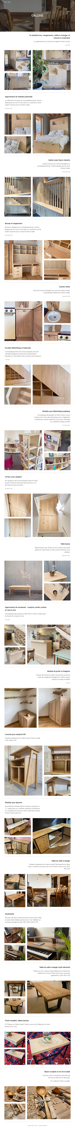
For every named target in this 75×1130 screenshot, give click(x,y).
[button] (73, 2)
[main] (37, 15)
